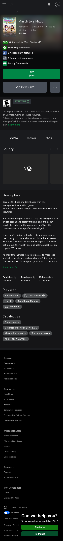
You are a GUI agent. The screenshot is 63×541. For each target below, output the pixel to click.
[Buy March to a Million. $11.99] (31, 74)
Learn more (14, 124)
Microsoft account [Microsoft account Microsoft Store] (11, 436)
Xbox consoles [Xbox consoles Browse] (9, 363)
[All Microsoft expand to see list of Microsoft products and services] (4, 4)
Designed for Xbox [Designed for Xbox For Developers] (11, 498)
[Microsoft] (31, 2)
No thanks (40, 534)
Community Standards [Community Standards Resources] (13, 410)
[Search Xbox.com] (11, 4)
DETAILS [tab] (14, 137)
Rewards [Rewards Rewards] (7, 472)
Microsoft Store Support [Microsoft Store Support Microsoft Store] (13, 441)
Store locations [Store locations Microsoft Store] (10, 457)
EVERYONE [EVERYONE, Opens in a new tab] (22, 101)
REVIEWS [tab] (31, 137)
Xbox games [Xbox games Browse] (9, 368)
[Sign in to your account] (58, 4)
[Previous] (50, 149)
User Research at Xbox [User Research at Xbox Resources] (13, 420)
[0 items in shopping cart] (50, 4)
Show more (10, 267)
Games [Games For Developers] (7, 492)
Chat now (40, 527)
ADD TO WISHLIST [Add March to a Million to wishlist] (24, 87)
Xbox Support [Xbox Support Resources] (9, 399)
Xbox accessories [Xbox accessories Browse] (11, 379)
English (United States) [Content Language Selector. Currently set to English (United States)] (18, 507)
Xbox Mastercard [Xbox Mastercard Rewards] (11, 477)
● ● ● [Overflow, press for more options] (55, 87)
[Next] (57, 149)
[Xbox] (8, 12)
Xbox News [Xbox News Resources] (8, 394)
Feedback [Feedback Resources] (7, 404)
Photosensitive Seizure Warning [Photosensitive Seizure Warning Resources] (17, 415)
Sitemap (7, 525)
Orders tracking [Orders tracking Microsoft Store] (10, 451)
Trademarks (8, 530)
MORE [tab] (49, 137)
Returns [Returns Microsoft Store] (7, 446)
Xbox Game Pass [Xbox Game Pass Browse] (10, 373)
